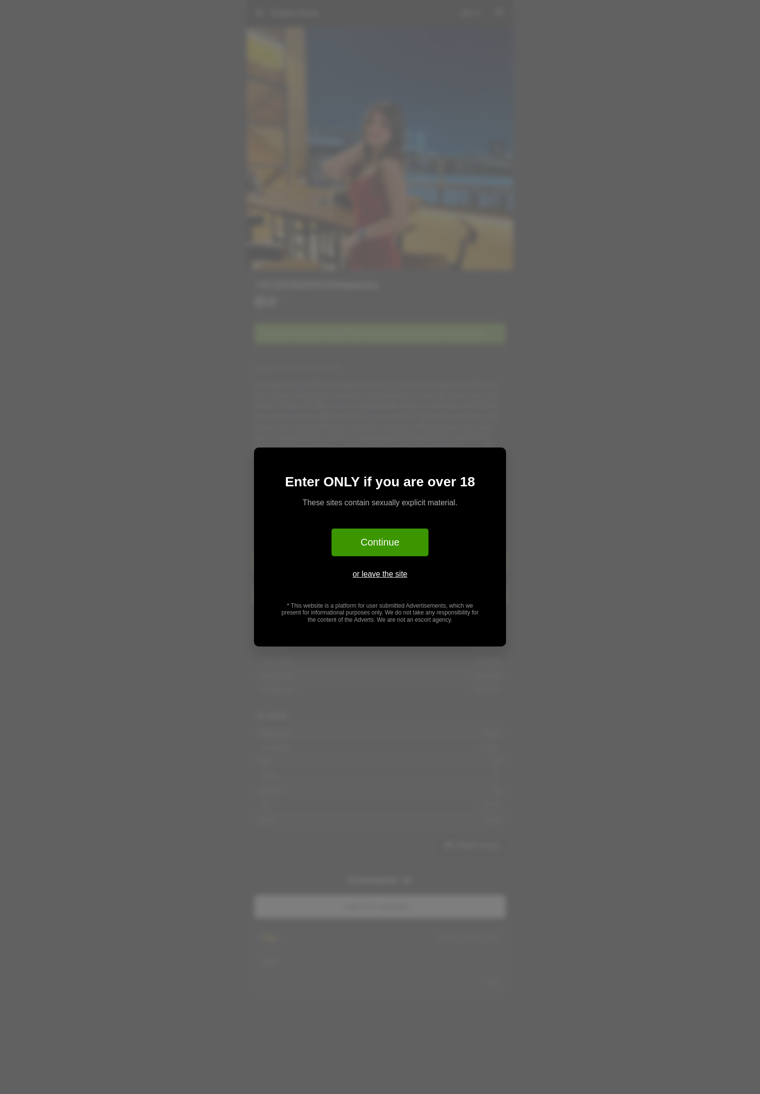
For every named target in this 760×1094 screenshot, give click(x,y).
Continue (380, 542)
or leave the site (380, 574)
